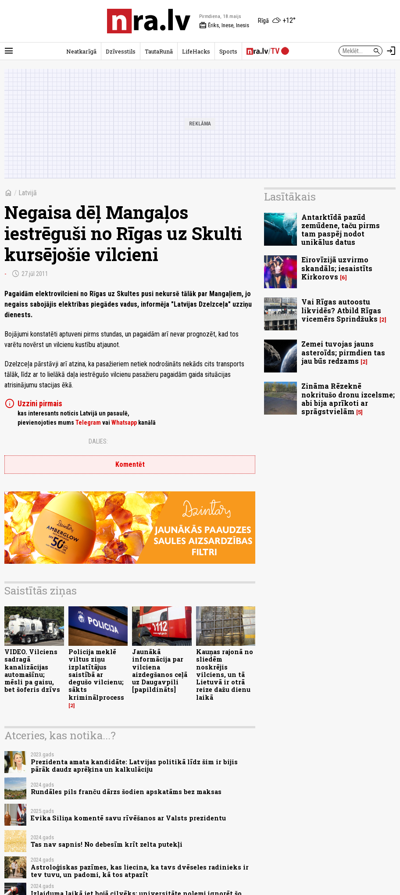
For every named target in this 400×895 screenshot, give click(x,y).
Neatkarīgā (81, 51)
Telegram (88, 422)
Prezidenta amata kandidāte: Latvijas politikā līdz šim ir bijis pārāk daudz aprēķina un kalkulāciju (134, 765)
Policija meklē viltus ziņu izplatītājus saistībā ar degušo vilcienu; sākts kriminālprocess (96, 675)
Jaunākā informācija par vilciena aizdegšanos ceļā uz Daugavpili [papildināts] (159, 671)
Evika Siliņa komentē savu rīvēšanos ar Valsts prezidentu (128, 818)
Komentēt (130, 464)
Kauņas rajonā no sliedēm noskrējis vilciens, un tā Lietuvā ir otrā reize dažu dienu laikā (224, 675)
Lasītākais (290, 197)
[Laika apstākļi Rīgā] (277, 21)
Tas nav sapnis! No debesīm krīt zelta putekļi (106, 844)
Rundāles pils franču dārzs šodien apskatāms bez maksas (126, 792)
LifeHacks (196, 51)
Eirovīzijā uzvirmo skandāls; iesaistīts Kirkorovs (336, 268)
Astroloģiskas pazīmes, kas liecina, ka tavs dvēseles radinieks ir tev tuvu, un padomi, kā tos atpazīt (140, 871)
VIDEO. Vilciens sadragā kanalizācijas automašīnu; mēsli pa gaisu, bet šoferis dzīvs (32, 671)
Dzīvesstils (121, 51)
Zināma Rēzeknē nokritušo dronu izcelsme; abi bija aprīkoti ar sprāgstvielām (348, 398)
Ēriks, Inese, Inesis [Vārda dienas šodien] (224, 25)
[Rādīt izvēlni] (9, 51)
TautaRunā (159, 51)
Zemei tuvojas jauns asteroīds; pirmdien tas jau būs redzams (343, 352)
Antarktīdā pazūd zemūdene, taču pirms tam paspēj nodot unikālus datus (340, 229)
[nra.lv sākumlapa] (148, 21)
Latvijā (27, 193)
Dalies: (98, 441)
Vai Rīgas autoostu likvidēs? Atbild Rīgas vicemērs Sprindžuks (341, 310)
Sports (228, 51)
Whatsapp (124, 422)
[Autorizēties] (391, 51)
